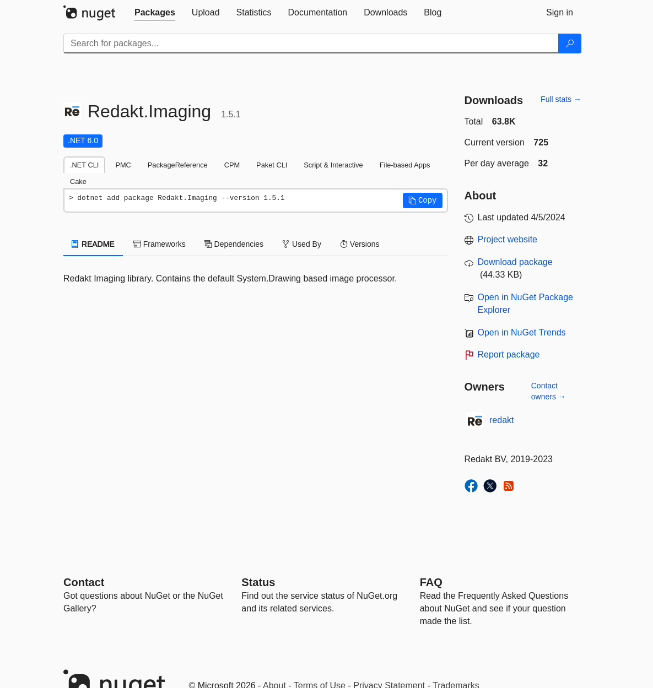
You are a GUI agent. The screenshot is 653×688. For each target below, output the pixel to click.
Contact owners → (548, 391)
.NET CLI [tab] (84, 165)
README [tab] (93, 244)
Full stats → (561, 99)
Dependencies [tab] (233, 244)
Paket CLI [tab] (271, 165)
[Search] (569, 43)
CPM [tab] (232, 165)
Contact (83, 582)
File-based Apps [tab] (405, 165)
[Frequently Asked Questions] (431, 582)
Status (258, 582)
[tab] (155, 13)
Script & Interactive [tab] (333, 165)
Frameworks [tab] (159, 244)
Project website (508, 239)
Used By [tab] (301, 244)
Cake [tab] (78, 181)
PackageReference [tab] (178, 165)
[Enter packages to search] (311, 43)
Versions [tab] (360, 244)
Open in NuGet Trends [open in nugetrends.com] (522, 332)
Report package (509, 354)
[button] (422, 200)
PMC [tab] (123, 165)
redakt (501, 420)
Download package (515, 262)
